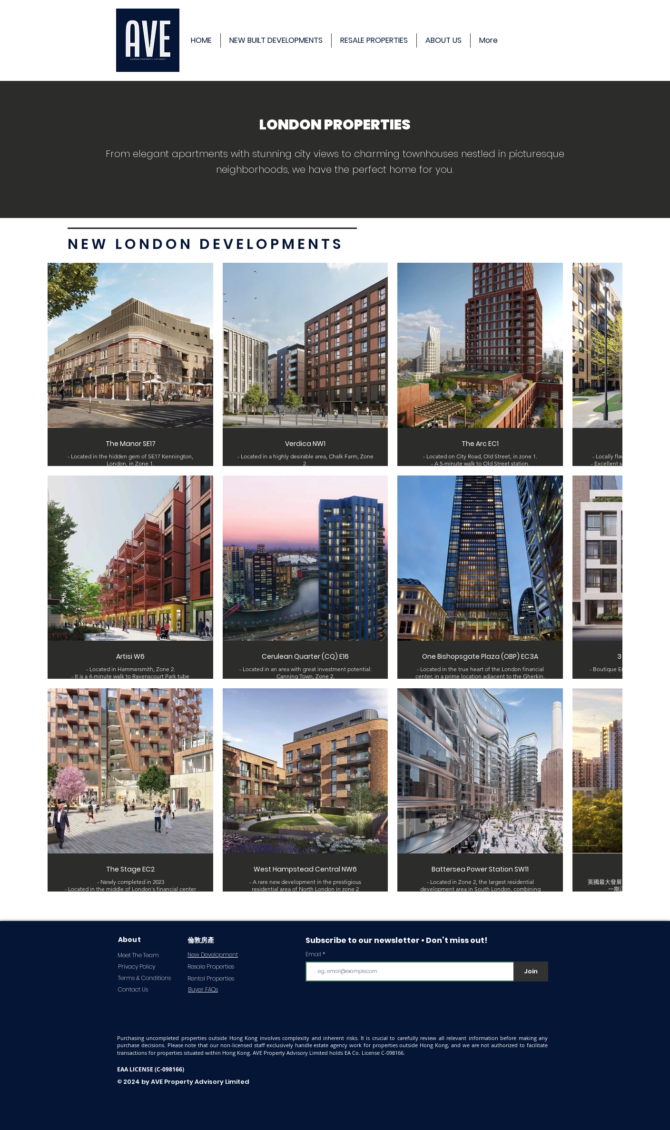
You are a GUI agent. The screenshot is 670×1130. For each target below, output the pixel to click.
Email (313, 954)
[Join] (530, 971)
